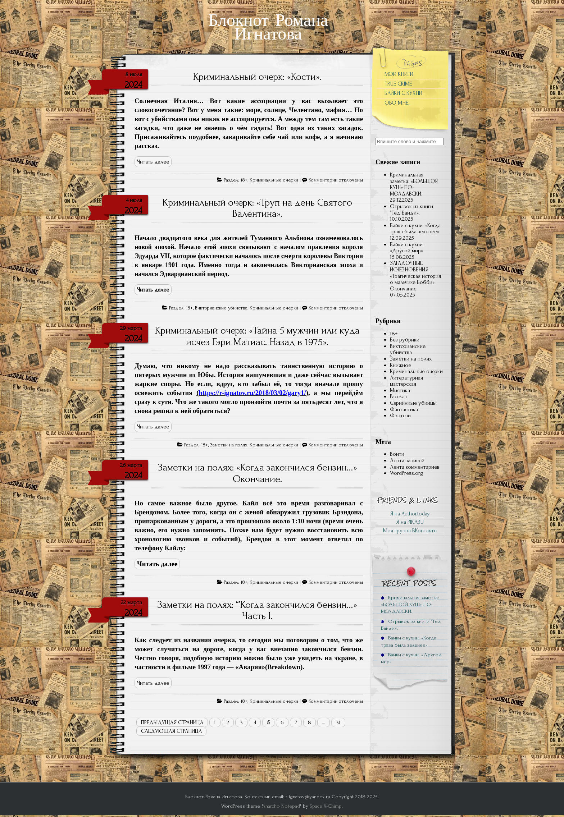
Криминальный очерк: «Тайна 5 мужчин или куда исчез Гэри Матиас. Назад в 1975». (257, 336)
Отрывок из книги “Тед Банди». (411, 209)
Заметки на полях (228, 445)
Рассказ (398, 396)
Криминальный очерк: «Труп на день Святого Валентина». (257, 208)
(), (253, 392)
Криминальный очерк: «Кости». (257, 76)
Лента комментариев (415, 467)
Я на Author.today (410, 513)
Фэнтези (400, 415)
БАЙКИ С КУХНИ (403, 93)
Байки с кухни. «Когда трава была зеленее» (415, 228)
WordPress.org (406, 473)
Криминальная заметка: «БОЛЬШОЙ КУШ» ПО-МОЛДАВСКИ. (414, 184)
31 (338, 722)
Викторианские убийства (221, 308)
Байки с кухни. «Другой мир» (407, 247)
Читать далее (153, 162)
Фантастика (404, 409)
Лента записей (407, 460)
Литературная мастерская (406, 381)
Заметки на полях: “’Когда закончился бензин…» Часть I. (257, 610)
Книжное (400, 365)
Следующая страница (171, 731)
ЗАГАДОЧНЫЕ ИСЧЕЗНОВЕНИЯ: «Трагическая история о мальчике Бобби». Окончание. (415, 276)
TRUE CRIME (398, 84)
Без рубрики (404, 339)
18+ (244, 180)
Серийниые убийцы (413, 403)
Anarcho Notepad (281, 806)
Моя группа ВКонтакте (410, 530)
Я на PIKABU (410, 522)
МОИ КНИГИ (399, 74)
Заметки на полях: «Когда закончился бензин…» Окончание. (257, 473)
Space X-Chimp (326, 806)
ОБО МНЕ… (398, 103)
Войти (397, 454)
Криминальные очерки (274, 180)
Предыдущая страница (172, 722)
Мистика (400, 390)
